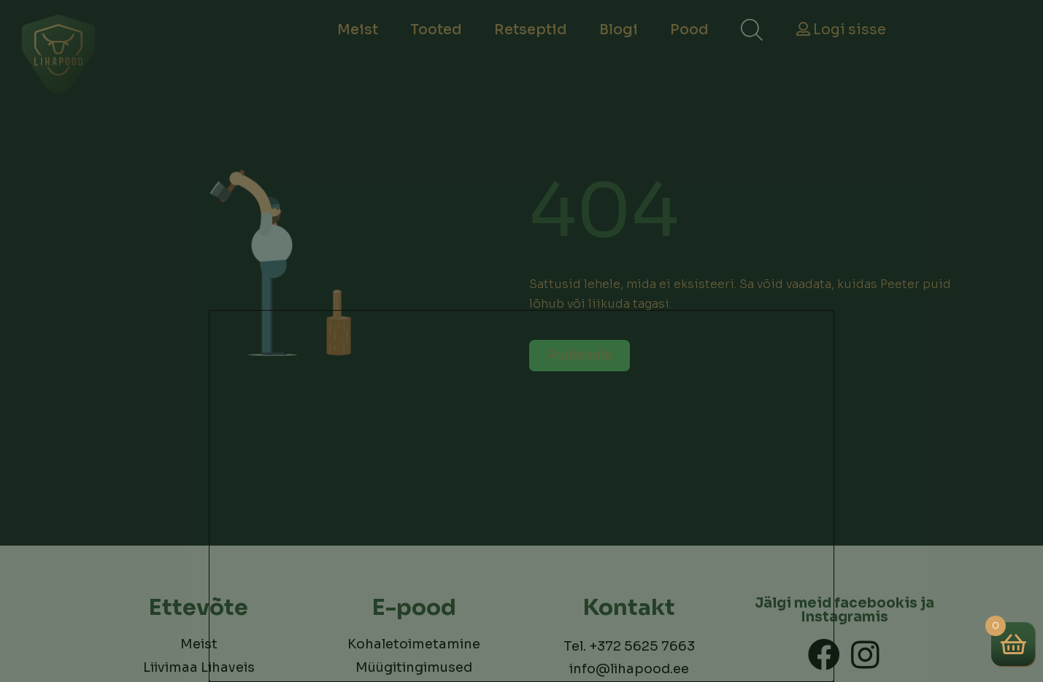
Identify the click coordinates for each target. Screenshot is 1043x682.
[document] (521, 341)
